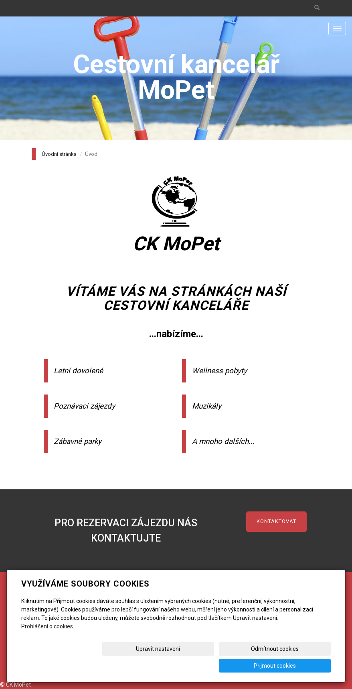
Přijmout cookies (300, 665)
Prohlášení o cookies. (47, 643)
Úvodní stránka (59, 154)
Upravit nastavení (168, 665)
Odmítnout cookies (234, 665)
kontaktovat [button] (276, 521)
